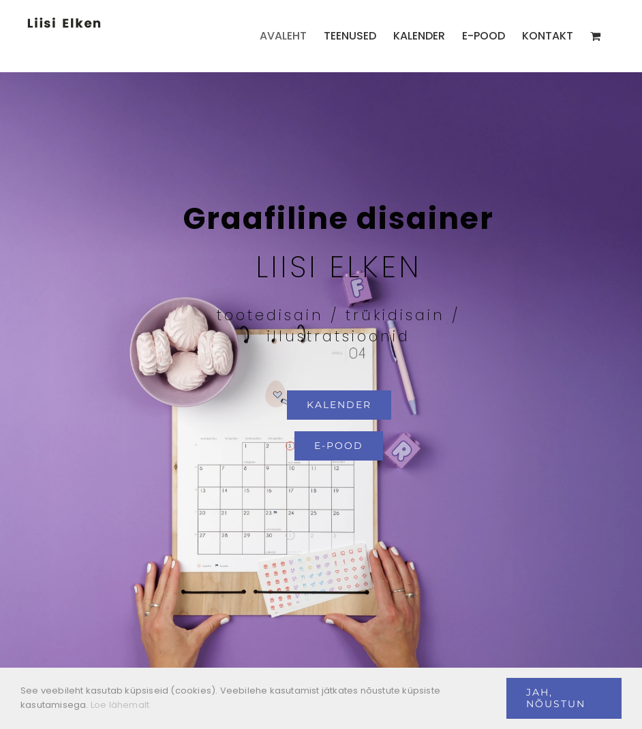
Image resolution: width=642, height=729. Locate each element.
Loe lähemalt (120, 704)
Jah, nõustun (555, 698)
